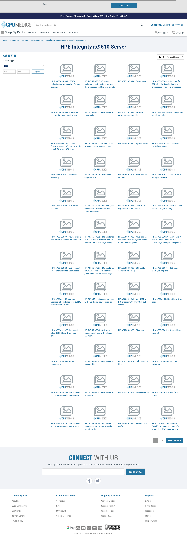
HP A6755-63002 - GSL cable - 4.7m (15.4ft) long (132, 269)
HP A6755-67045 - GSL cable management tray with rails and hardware (98, 333)
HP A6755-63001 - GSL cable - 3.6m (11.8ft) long (166, 269)
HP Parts (32, 32)
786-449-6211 (177, 24)
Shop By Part (13, 32)
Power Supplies (151, 506)
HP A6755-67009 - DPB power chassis (64, 207)
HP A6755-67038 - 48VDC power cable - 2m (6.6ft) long (167, 207)
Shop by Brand (151, 521)
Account (161, 32)
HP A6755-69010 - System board (133, 143)
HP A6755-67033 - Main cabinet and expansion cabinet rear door (65, 393)
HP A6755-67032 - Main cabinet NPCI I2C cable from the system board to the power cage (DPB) (99, 239)
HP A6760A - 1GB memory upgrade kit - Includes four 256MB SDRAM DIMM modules (66, 302)
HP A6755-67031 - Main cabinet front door (99, 393)
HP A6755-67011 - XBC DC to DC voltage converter (167, 176)
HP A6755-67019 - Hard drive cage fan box (98, 176)
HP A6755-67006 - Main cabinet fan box (132, 176)
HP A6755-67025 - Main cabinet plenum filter (99, 362)
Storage (148, 516)
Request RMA (106, 516)
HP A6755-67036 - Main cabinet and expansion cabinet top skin (65, 425)
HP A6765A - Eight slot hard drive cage (167, 300)
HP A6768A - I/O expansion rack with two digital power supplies (99, 300)
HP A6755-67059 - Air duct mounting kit (63, 362)
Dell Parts (44, 32)
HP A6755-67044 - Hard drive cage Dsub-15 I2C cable (131, 207)
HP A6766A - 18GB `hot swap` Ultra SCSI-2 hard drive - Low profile (64, 333)
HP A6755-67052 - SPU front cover (165, 393)
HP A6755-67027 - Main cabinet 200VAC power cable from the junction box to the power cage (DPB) (99, 272)
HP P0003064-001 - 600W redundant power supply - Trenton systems (66, 84)
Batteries (148, 501)
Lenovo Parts (59, 32)
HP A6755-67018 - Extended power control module (131, 113)
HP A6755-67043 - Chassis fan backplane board (166, 145)
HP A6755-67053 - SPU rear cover (133, 392)
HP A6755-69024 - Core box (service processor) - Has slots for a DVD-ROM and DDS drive (66, 146)
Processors (149, 511)
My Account (61, 511)
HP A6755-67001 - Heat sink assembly (64, 176)
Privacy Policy (17, 521)
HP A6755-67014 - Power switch (133, 81)
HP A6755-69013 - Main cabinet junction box (99, 113)
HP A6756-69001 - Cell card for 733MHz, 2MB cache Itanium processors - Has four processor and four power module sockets (166, 85)
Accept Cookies (124, 5)
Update (37, 71)
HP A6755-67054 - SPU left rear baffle (132, 425)
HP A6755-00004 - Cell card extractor (165, 362)
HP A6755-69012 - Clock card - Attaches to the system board (99, 145)
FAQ (58, 506)
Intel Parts (73, 32)
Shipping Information (109, 506)
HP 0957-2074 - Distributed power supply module (167, 113)
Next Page (174, 440)
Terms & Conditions (19, 516)
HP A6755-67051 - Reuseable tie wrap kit (167, 331)
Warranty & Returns (108, 501)
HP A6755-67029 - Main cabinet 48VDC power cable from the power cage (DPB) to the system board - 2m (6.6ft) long (166, 240)
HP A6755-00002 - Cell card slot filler (133, 362)
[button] (23, 65)
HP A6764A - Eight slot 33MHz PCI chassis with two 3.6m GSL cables (132, 302)
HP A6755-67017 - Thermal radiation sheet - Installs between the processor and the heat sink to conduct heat (100, 85)
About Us (15, 501)
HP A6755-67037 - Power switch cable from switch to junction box (66, 238)
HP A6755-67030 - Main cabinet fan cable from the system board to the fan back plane (132, 239)
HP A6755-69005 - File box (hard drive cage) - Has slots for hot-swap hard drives (99, 208)
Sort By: (162, 57)
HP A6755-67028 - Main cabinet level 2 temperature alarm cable (65, 269)
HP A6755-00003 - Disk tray (131, 330)
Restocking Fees (107, 511)
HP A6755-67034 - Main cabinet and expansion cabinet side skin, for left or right (99, 426)
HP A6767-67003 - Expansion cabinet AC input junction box (64, 113)
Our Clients (16, 511)
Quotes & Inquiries (63, 516)
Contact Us (60, 501)
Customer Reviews (19, 506)
